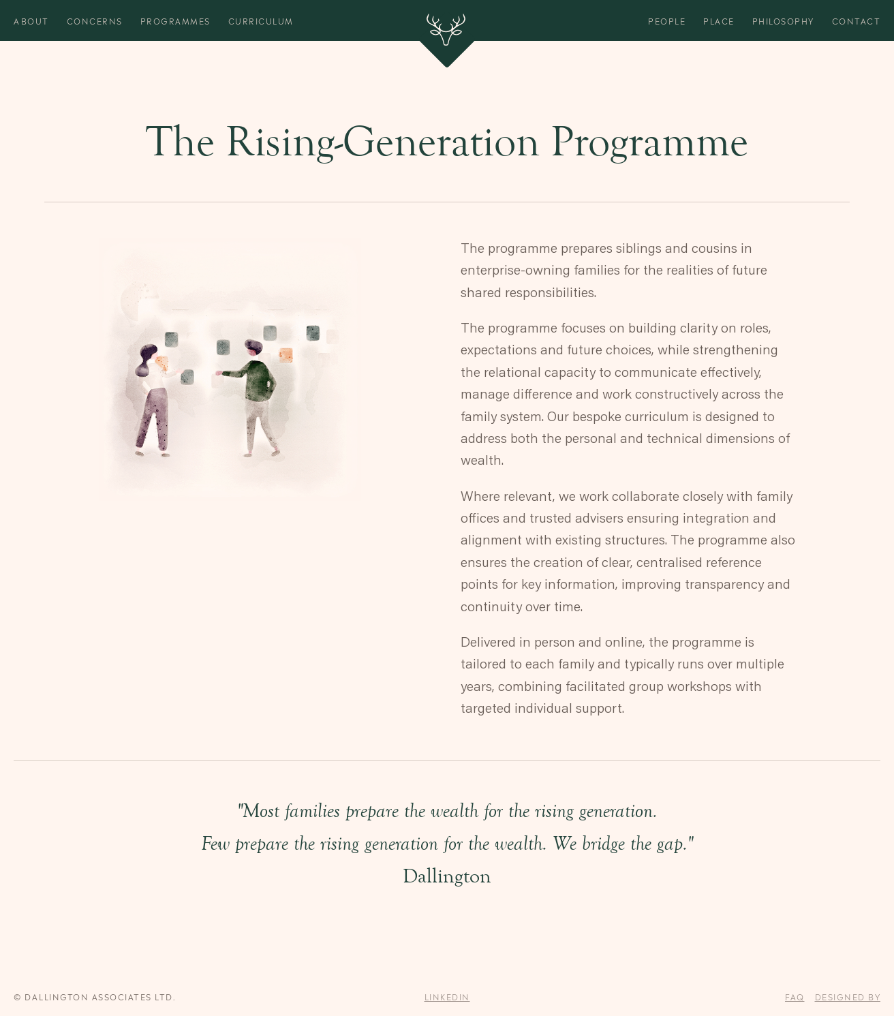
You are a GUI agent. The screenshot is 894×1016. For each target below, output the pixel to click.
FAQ (795, 996)
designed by (848, 996)
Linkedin (447, 996)
